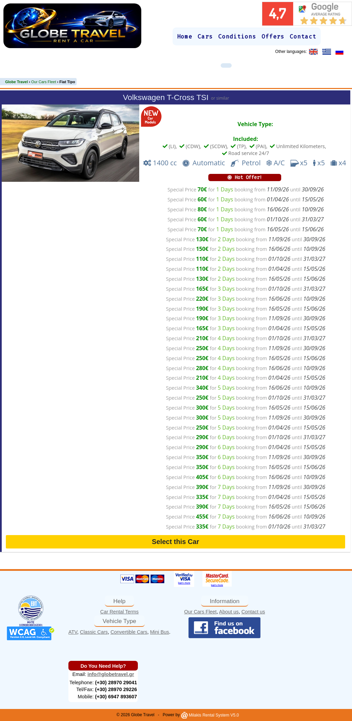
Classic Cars (94, 632)
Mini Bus (159, 632)
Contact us (253, 611)
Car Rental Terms (119, 611)
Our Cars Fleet (200, 611)
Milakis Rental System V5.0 (210, 715)
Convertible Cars (128, 632)
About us (229, 611)
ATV (72, 632)
